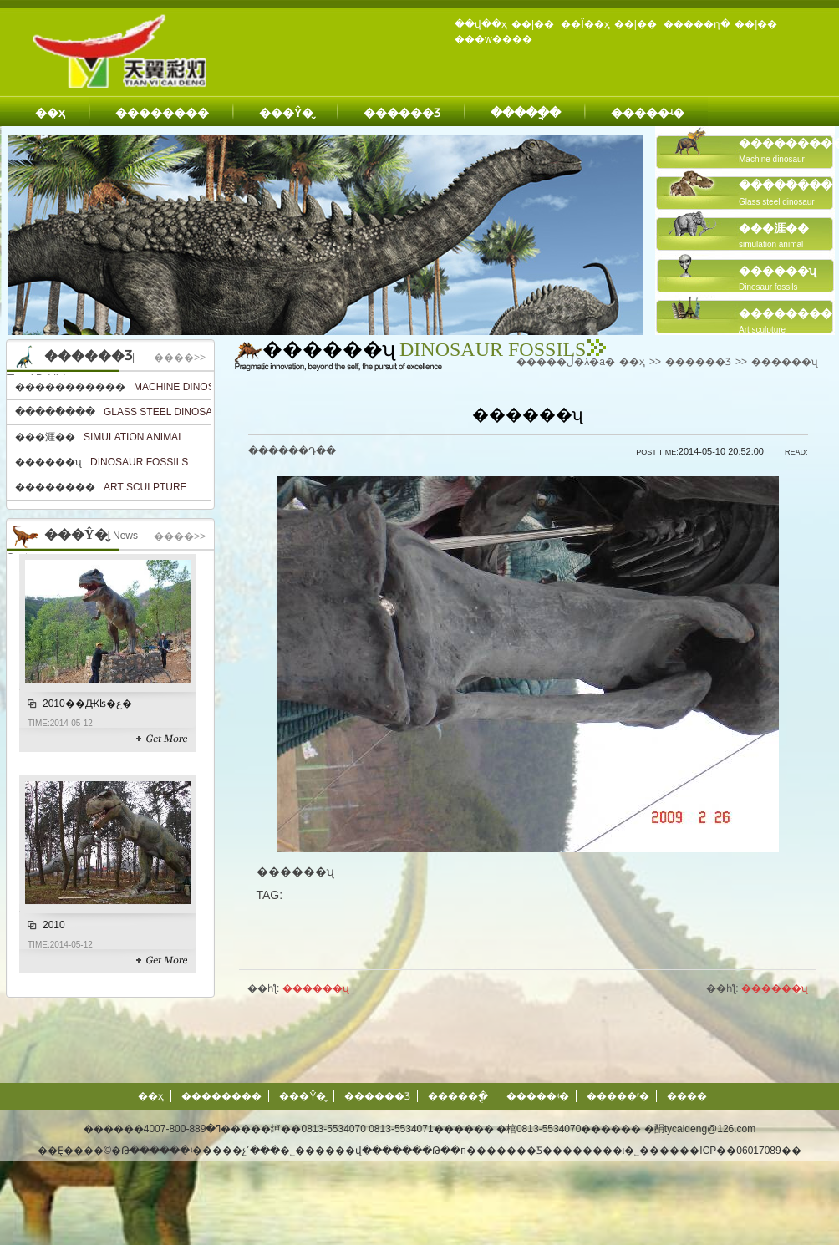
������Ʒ (402, 112)
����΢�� (687, 1096)
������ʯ (784, 362)
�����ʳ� (618, 1096)
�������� (162, 112)
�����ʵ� (647, 112)
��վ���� (368, 1150)
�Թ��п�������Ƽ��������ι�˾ (530, 1150)
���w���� (493, 39)
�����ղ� (697, 24)
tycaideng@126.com (710, 1129)
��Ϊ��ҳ (585, 24)
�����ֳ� (526, 112)
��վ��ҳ (481, 24)
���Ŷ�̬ (286, 112)
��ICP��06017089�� (740, 1150)
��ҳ (50, 112)
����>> (180, 357)
